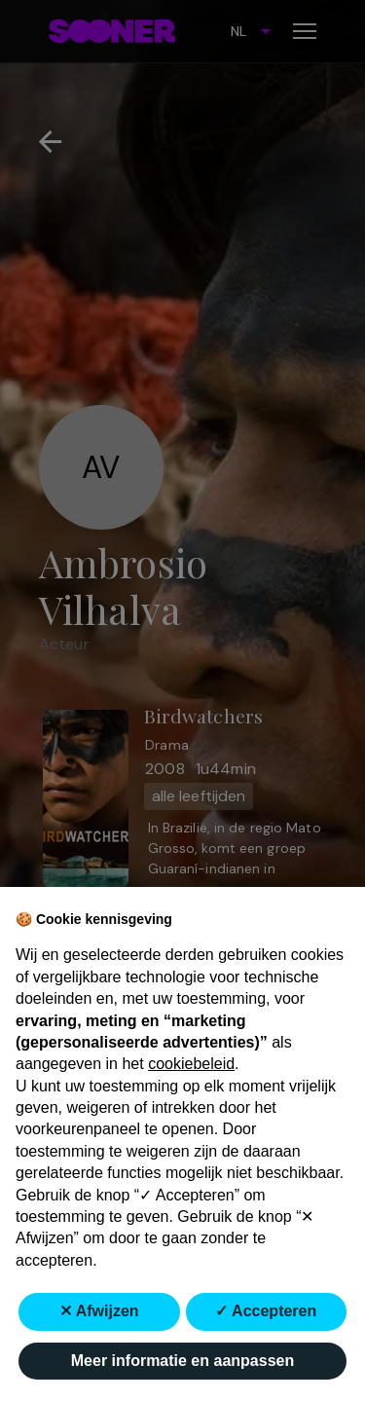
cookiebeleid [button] (191, 1063)
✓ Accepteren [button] (265, 1311)
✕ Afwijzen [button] (99, 1311)
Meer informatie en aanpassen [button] (182, 1360)
